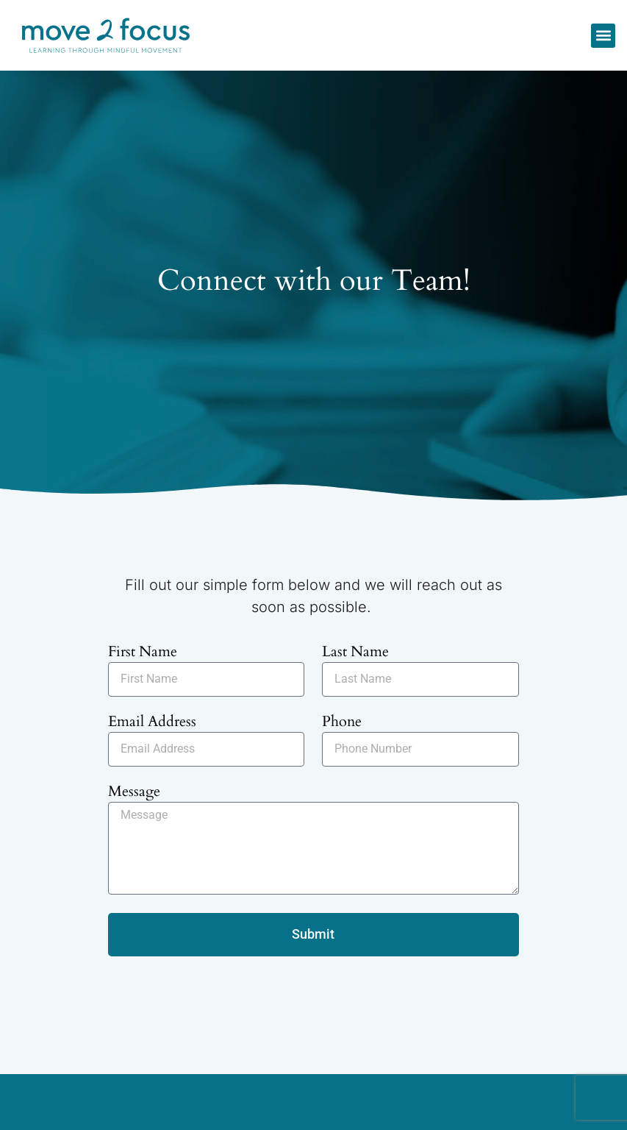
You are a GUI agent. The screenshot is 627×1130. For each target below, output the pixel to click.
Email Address (152, 722)
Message (134, 792)
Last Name (355, 652)
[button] (603, 36)
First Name (142, 652)
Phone (342, 722)
